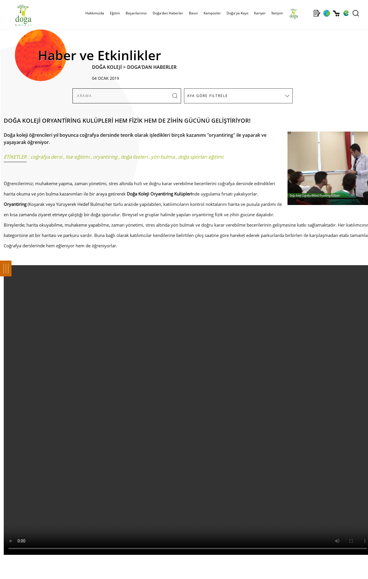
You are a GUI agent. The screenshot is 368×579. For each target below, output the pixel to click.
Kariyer (260, 13)
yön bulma (163, 156)
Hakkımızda (94, 13)
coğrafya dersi (46, 156)
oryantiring (105, 156)
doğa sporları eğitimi (200, 156)
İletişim (277, 13)
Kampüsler (212, 13)
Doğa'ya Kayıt (237, 13)
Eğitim (115, 13)
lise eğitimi (77, 156)
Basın (193, 13)
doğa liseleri (134, 156)
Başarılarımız (136, 13)
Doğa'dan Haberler (168, 13)
